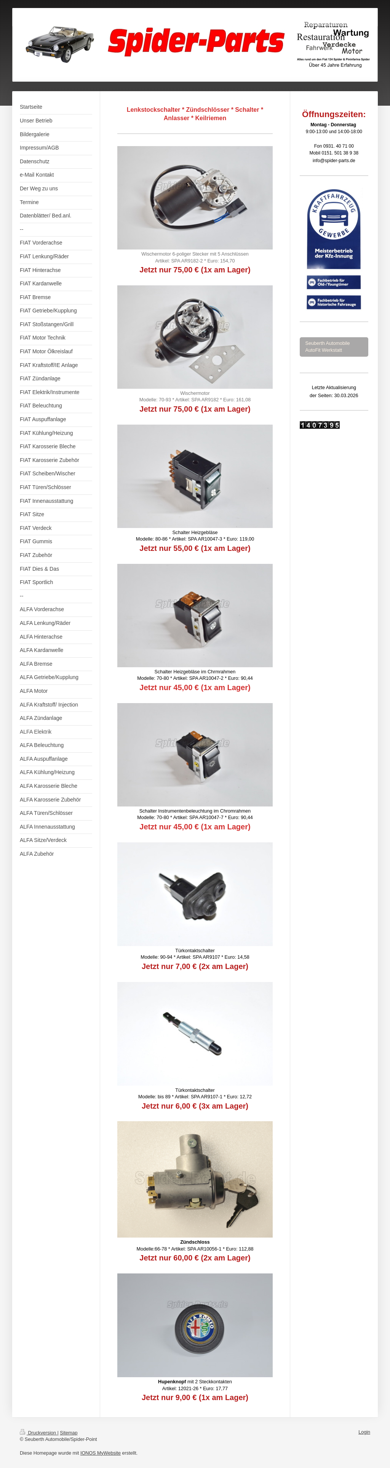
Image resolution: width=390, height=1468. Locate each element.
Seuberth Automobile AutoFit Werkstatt (327, 347)
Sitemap (68, 1433)
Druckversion (38, 1433)
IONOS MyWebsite (100, 1453)
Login (364, 1432)
